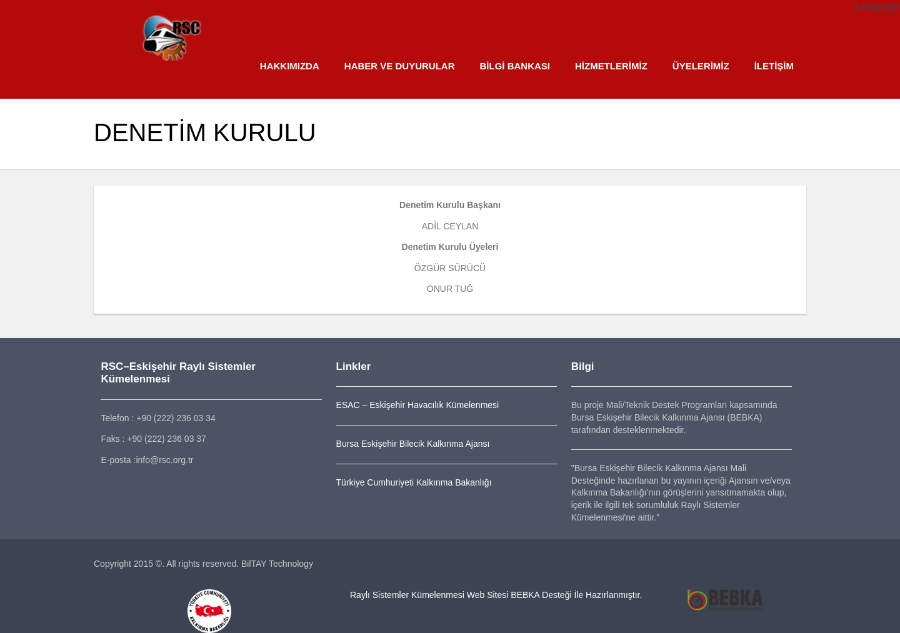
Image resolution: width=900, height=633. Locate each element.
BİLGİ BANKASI (514, 66)
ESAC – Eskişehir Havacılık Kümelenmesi (417, 405)
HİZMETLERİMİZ (611, 66)
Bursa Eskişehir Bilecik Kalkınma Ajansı (413, 444)
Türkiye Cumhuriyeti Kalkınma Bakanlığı (414, 482)
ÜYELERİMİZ (700, 66)
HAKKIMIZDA (289, 66)
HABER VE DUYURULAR (399, 66)
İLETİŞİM (774, 66)
